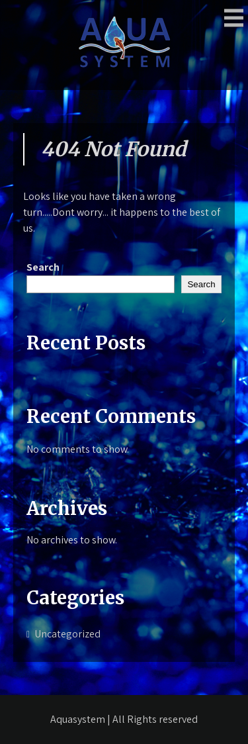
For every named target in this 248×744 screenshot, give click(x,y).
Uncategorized (67, 634)
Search (43, 267)
